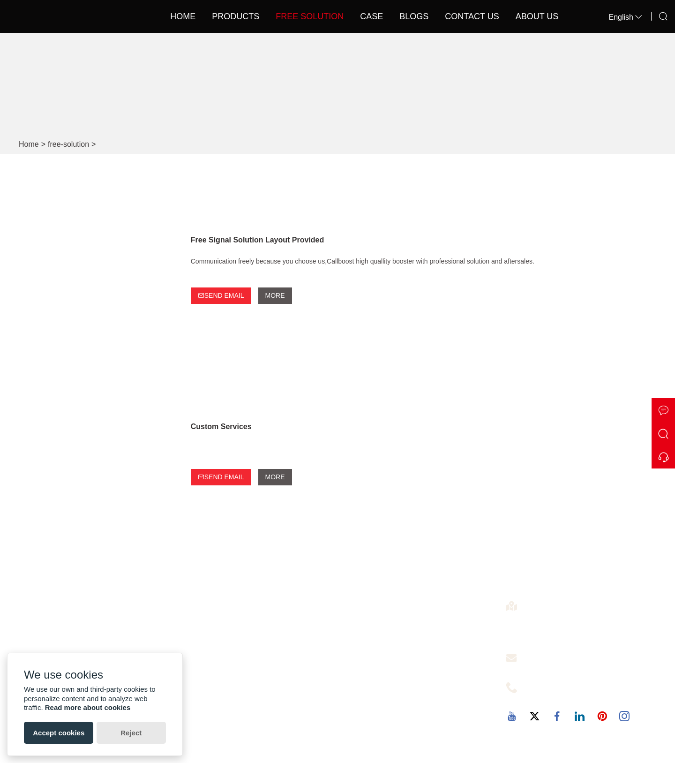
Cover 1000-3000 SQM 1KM (392, 657)
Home (182, 16)
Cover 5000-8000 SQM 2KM (392, 687)
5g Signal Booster (374, 642)
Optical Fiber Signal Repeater (394, 672)
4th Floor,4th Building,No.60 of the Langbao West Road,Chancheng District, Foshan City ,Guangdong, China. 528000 (591, 626)
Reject (131, 733)
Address (539, 603)
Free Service (545, 655)
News (195, 657)
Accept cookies (58, 733)
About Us (537, 16)
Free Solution (310, 16)
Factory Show (49, 627)
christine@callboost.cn (559, 666)
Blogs (413, 16)
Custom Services (221, 427)
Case (371, 16)
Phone (536, 684)
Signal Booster (369, 627)
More (275, 295)
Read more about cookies (88, 707)
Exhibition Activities (58, 642)
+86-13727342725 (553, 696)
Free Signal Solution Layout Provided (257, 240)
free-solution (68, 144)
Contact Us (472, 16)
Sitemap (199, 672)
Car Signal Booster (376, 702)
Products (235, 16)
